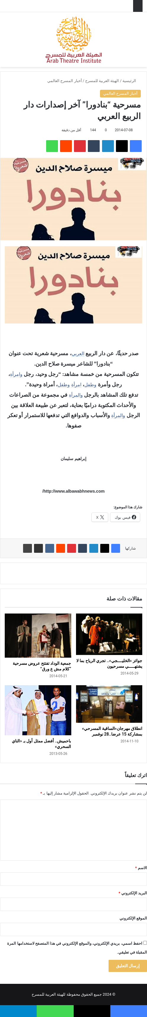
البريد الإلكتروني (133, 893)
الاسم (141, 868)
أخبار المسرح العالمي (64, 81)
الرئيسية (131, 81)
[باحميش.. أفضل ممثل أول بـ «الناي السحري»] (38, 710)
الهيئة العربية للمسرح (102, 81)
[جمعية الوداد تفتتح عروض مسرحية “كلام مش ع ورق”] (38, 636)
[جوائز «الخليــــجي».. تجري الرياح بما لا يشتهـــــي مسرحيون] (109, 634)
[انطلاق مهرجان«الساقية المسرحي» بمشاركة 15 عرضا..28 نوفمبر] (109, 704)
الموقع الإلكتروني (133, 918)
